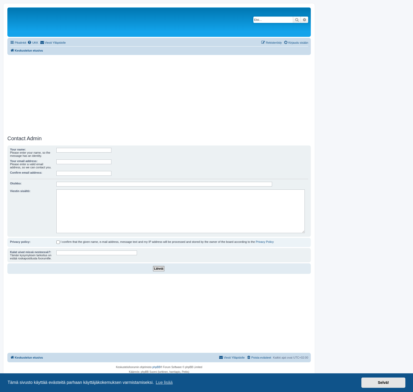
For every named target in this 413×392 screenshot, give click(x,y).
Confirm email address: (26, 172)
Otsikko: (16, 183)
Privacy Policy (265, 241)
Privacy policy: (20, 241)
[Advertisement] (159, 94)
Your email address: (23, 161)
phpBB (156, 367)
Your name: (18, 149)
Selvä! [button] (383, 382)
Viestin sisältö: (20, 191)
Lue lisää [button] (164, 382)
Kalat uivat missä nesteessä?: (30, 252)
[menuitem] (32, 42)
